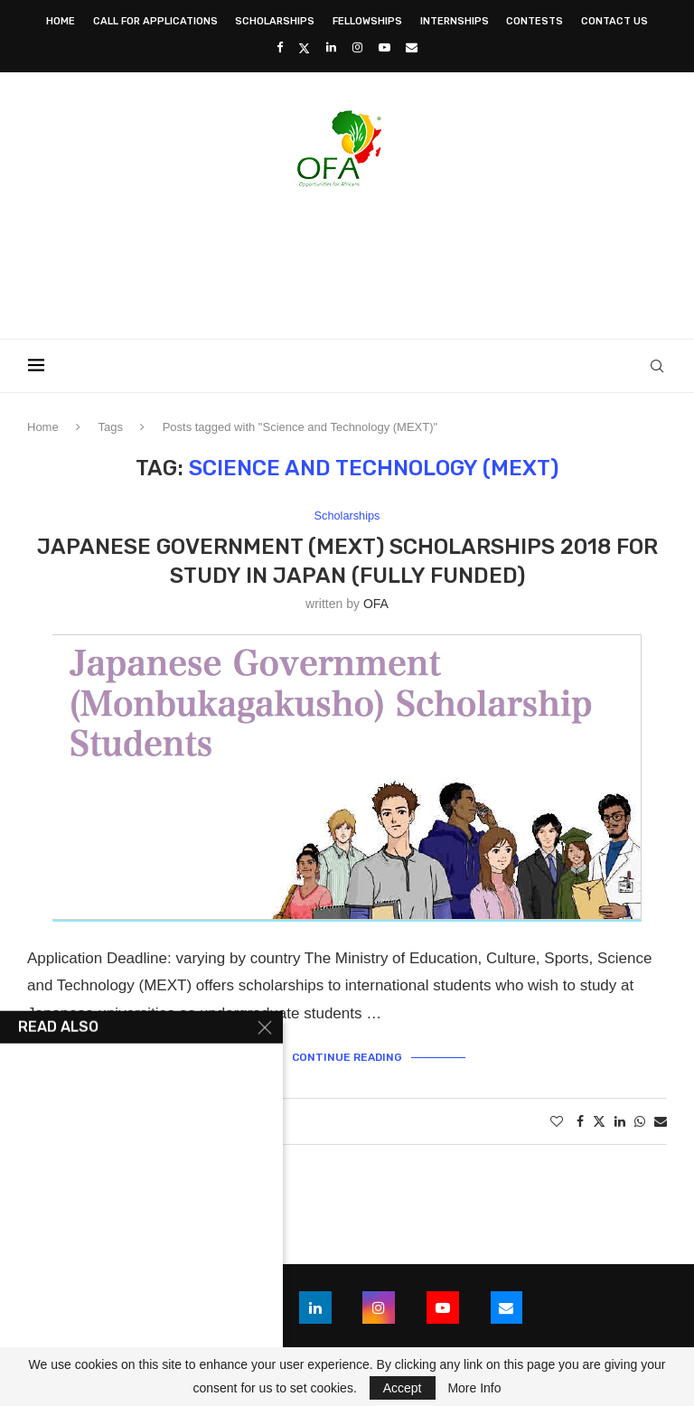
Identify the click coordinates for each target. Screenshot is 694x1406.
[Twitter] (304, 48)
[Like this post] (556, 1121)
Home (60, 21)
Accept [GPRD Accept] (402, 1388)
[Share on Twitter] (599, 1121)
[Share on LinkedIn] (619, 1121)
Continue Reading (347, 1058)
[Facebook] (280, 47)
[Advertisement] (347, 257)
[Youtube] (384, 47)
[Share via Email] (660, 1121)
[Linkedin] (331, 47)
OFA (376, 603)
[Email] (411, 47)
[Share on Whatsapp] (639, 1121)
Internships (454, 21)
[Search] (658, 366)
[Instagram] (357, 47)
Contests (534, 21)
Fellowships (367, 21)
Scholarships (274, 21)
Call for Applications (155, 21)
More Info (474, 1388)
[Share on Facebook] (580, 1121)
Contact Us (614, 21)
